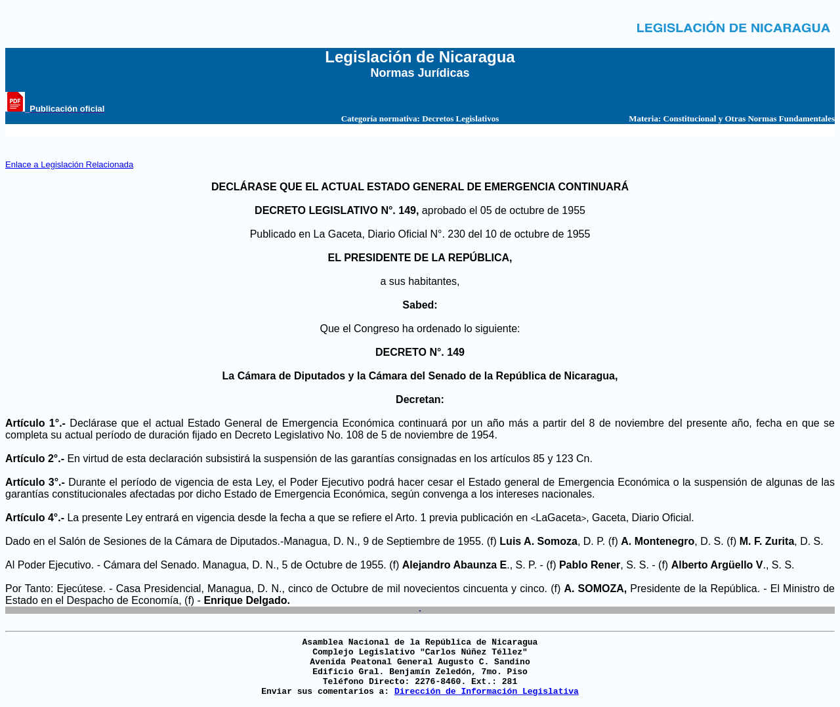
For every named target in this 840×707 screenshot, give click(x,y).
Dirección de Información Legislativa (486, 691)
